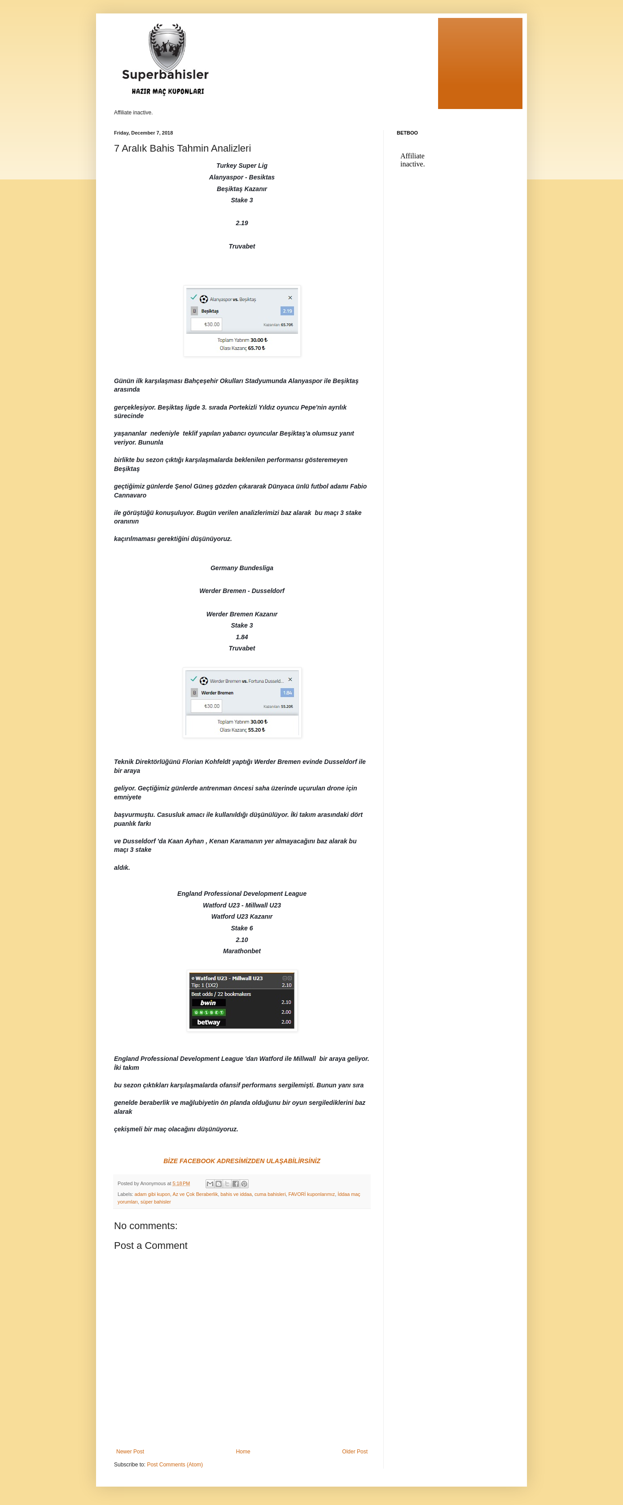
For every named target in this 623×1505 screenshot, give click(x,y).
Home (243, 1451)
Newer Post (130, 1451)
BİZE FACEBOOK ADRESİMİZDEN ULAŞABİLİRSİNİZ (241, 1161)
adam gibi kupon (152, 1194)
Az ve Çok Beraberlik (195, 1194)
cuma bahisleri (270, 1194)
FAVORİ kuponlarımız (312, 1194)
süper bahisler (155, 1201)
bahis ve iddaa (236, 1194)
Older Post (355, 1451)
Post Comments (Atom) (175, 1464)
